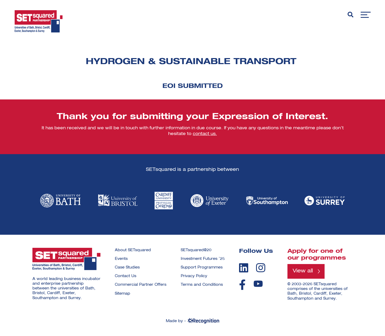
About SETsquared (133, 250)
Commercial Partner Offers (140, 285)
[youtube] (258, 283)
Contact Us (125, 276)
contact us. (205, 134)
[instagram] (260, 267)
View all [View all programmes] (304, 272)
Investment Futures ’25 (203, 259)
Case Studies (127, 267)
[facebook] (242, 284)
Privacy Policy (194, 276)
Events (121, 259)
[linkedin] (243, 267)
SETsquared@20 (196, 250)
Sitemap (122, 293)
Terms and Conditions (202, 285)
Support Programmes (202, 267)
